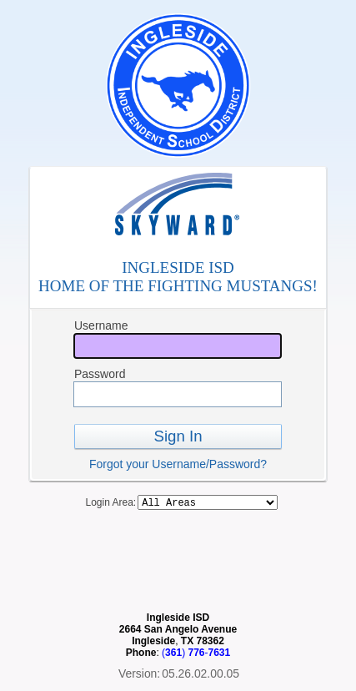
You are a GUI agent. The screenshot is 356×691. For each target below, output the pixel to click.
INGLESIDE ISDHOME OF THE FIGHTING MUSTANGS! (178, 277)
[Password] (177, 394)
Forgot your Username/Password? (178, 464)
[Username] (177, 346)
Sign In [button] (177, 436)
